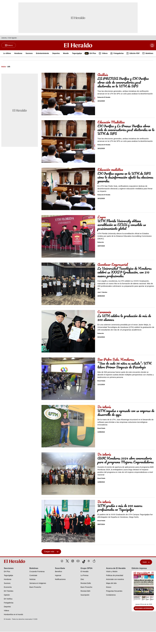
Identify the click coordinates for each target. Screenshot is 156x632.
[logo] (15, 561)
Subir (146, 562)
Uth (8, 67)
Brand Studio (101, 381)
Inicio (3, 67)
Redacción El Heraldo (103, 97)
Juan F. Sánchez (102, 292)
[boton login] (152, 45)
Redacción (100, 242)
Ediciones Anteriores (144, 608)
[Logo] (78, 45)
